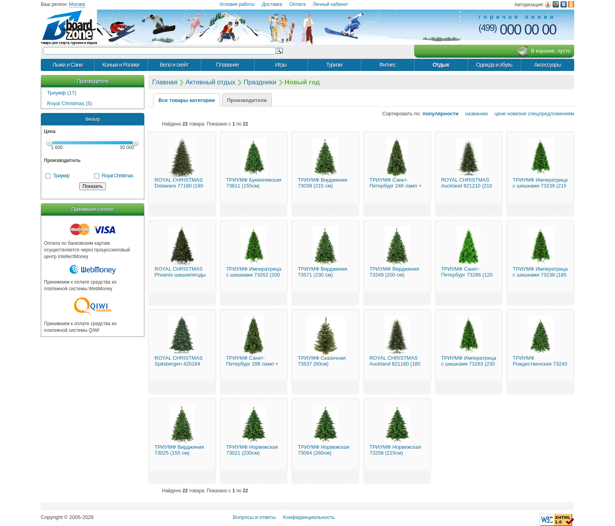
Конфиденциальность (309, 517)
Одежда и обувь (494, 65)
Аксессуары (547, 65)
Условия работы (237, 4)
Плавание (227, 65)
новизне (516, 113)
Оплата (297, 4)
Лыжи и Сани (67, 65)
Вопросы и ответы (254, 517)
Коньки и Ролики (120, 65)
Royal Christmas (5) (69, 103)
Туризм (334, 65)
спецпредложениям (551, 113)
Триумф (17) (61, 93)
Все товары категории (186, 100)
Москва (77, 4)
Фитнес (387, 65)
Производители (92, 81)
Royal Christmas (117, 175)
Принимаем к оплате (92, 209)
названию (474, 113)
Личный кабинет (330, 4)
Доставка (272, 4)
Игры (281, 65)
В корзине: (543, 51)
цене (497, 113)
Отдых (441, 65)
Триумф (61, 175)
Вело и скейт (174, 65)
